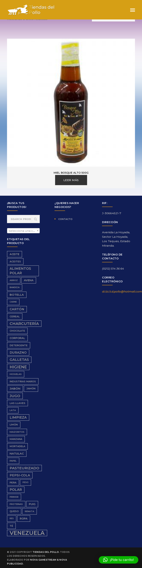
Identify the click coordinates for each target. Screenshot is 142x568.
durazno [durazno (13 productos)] (18, 352)
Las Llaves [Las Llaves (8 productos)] (17, 403)
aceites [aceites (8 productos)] (15, 261)
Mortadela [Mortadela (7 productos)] (17, 446)
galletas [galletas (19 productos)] (19, 359)
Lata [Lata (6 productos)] (13, 410)
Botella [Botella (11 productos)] (17, 294)
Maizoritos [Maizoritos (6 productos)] (17, 432)
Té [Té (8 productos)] (11, 525)
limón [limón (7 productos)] (14, 424)
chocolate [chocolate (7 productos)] (17, 330)
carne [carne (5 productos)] (13, 302)
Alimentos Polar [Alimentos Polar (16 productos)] (20, 271)
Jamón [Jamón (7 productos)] (31, 388)
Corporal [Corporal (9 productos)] (17, 338)
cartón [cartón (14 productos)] (17, 309)
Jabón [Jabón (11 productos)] (15, 388)
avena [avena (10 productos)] (28, 280)
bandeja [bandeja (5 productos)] (15, 287)
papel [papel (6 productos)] (13, 461)
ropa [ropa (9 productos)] (24, 518)
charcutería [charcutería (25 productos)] (24, 323)
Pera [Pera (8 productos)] (13, 482)
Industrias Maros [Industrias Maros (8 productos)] (23, 381)
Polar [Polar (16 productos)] (16, 490)
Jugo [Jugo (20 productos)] (15, 396)
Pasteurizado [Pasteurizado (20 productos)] (24, 468)
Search (35, 219)
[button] (118, 560)
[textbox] (23, 230)
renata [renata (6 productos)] (29, 511)
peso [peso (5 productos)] (25, 482)
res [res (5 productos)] (12, 518)
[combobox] (23, 230)
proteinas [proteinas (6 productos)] (16, 504)
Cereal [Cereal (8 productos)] (15, 316)
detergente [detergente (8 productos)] (19, 345)
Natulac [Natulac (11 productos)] (17, 453)
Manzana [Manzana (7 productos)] (16, 439)
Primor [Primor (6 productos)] (14, 497)
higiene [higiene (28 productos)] (18, 367)
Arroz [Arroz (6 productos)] (14, 280)
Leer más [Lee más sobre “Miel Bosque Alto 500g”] (71, 180)
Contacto (65, 219)
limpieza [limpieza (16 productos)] (18, 417)
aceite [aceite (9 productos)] (14, 254)
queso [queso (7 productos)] (14, 511)
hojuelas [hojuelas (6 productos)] (16, 374)
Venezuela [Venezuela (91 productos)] (27, 533)
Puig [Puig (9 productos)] (32, 504)
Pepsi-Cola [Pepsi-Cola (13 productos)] (20, 475)
